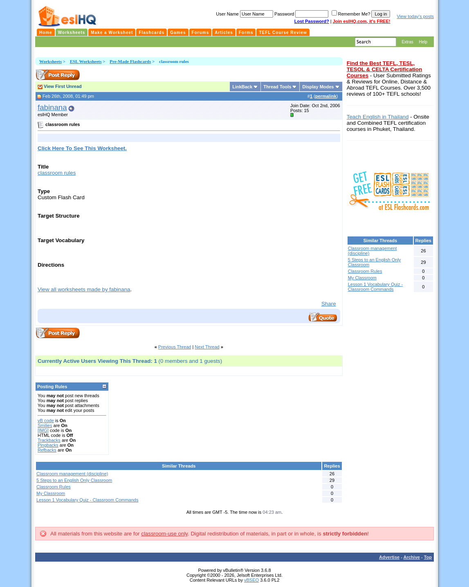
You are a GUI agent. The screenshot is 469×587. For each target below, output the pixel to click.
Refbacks (47, 450)
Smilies (45, 425)
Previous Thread (174, 346)
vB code (46, 420)
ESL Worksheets (86, 61)
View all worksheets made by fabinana (84, 289)
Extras (407, 42)
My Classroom (50, 493)
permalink (326, 96)
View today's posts (415, 16)
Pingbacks (48, 445)
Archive (412, 557)
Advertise (389, 557)
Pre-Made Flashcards (130, 61)
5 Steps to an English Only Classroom (74, 480)
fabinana (52, 107)
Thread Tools (277, 86)
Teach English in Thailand (378, 117)
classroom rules (57, 173)
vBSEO (251, 580)
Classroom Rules (53, 486)
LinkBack (242, 86)
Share (328, 304)
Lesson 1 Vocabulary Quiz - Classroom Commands (87, 499)
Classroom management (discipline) (72, 473)
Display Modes (318, 86)
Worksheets (50, 61)
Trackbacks (49, 440)
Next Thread (207, 346)
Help (423, 42)
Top (428, 557)
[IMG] (43, 430)
